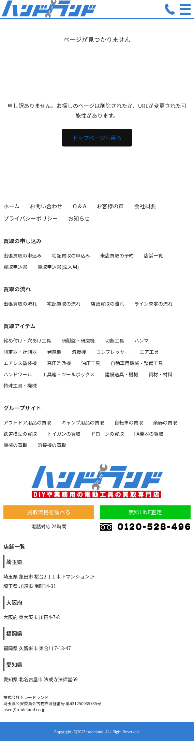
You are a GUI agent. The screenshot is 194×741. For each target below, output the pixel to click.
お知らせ (79, 218)
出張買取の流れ (20, 303)
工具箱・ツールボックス (68, 374)
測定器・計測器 (20, 351)
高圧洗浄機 (59, 363)
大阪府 (14, 602)
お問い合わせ (46, 206)
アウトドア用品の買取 (27, 422)
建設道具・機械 (121, 374)
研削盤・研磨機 (78, 340)
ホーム (11, 206)
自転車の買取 (129, 422)
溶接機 (79, 351)
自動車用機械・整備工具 (136, 363)
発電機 (54, 351)
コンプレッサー (113, 351)
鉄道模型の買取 (20, 433)
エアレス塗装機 (20, 363)
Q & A (80, 206)
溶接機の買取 (52, 445)
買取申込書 (15, 266)
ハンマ (141, 340)
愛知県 (14, 664)
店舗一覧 (153, 255)
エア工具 (149, 351)
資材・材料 (161, 374)
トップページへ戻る (97, 138)
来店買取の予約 (117, 255)
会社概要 (145, 206)
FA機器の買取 (148, 433)
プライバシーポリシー (30, 218)
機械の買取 (15, 445)
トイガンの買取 (63, 433)
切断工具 (114, 340)
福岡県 (14, 633)
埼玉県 (14, 562)
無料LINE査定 (145, 512)
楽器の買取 (165, 422)
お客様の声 (110, 206)
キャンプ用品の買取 (82, 422)
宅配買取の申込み (71, 255)
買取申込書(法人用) (58, 266)
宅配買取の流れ (63, 303)
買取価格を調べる (49, 512)
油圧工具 (90, 363)
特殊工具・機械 (20, 385)
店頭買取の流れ (107, 303)
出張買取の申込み (22, 255)
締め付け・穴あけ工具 (27, 340)
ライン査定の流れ (153, 303)
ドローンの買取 (107, 433)
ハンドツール (17, 374)
